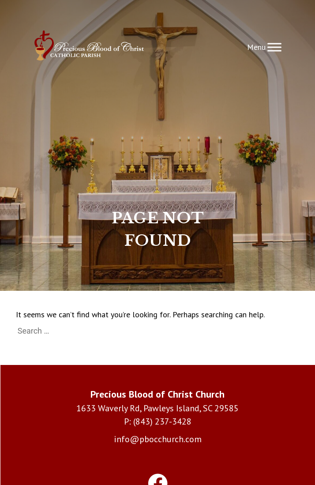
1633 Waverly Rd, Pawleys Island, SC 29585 (157, 408)
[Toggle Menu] (274, 47)
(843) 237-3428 (162, 421)
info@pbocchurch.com (158, 439)
